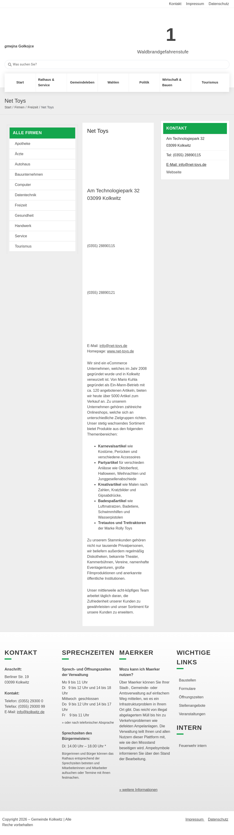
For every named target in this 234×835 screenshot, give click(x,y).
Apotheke (22, 144)
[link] (156, 32)
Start (8, 107)
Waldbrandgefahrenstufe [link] (163, 51)
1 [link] (171, 34)
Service (21, 236)
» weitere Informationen (138, 790)
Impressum (195, 819)
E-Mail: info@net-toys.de (186, 165)
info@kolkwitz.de (30, 712)
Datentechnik (25, 195)
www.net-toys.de (120, 351)
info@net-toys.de (113, 346)
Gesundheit (24, 215)
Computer (23, 185)
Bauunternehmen (29, 174)
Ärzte (19, 154)
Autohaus (22, 164)
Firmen (19, 107)
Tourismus (23, 246)
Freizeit (33, 107)
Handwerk (23, 226)
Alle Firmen (27, 132)
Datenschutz (218, 819)
